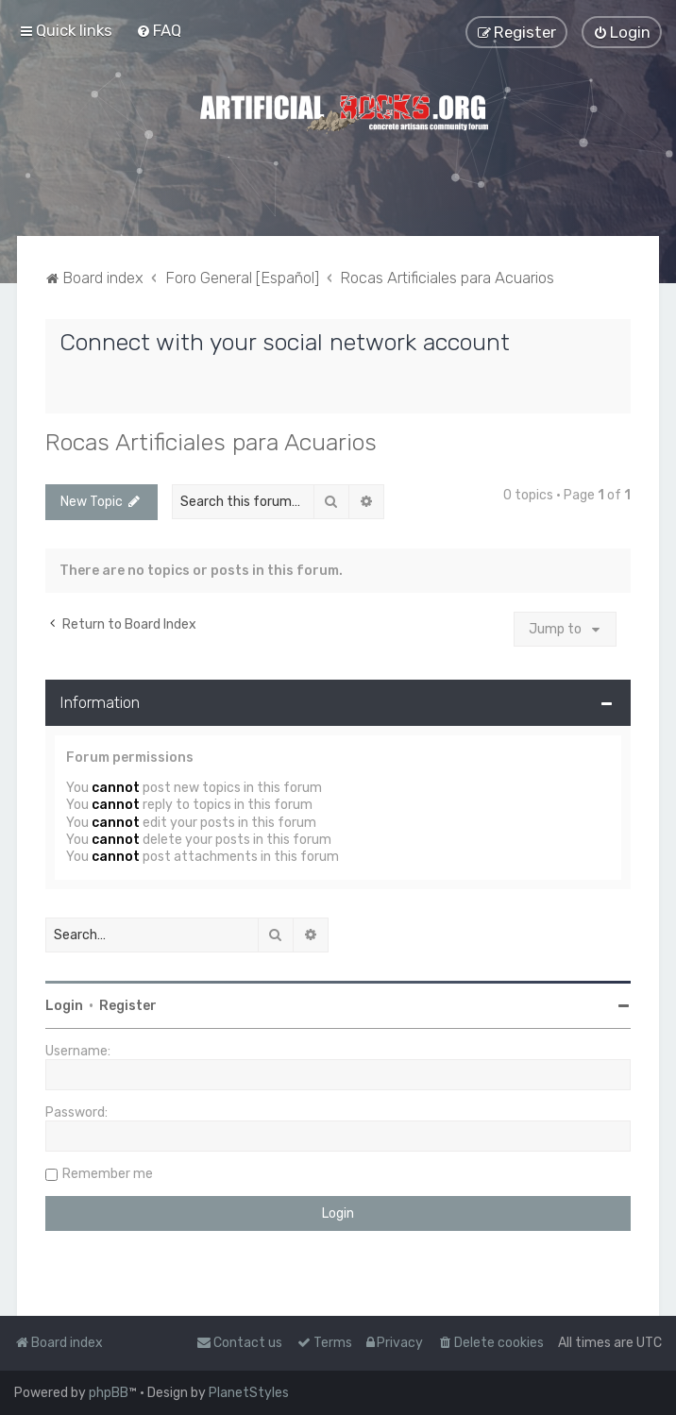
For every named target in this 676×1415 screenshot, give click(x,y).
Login (64, 1006)
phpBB (108, 1393)
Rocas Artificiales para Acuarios (211, 442)
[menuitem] (158, 30)
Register (128, 1006)
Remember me (107, 1174)
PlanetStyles (249, 1393)
